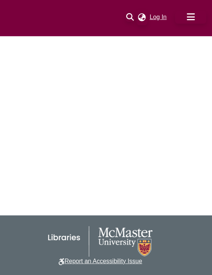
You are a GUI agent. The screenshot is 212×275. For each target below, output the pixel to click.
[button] (130, 17)
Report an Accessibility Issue (103, 261)
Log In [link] (158, 17)
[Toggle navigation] (190, 17)
